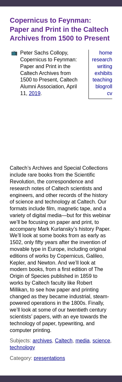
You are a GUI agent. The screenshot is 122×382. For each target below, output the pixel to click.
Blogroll (103, 86)
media (82, 340)
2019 (35, 93)
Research (102, 59)
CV (109, 93)
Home (105, 52)
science (101, 340)
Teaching (103, 79)
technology (22, 347)
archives (42, 340)
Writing (104, 66)
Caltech (64, 340)
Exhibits (103, 73)
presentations (49, 358)
